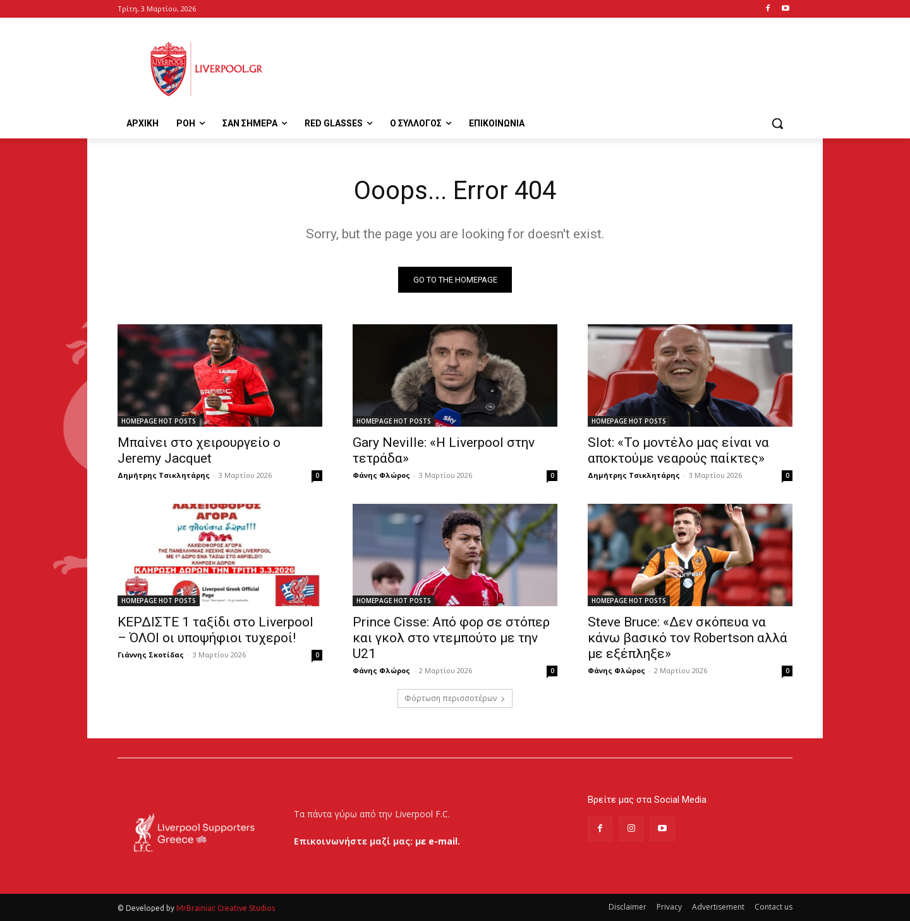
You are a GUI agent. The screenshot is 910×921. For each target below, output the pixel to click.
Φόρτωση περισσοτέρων (455, 698)
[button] (777, 123)
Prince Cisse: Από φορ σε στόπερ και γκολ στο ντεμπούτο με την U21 (451, 637)
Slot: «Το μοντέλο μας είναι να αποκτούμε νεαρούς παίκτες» (678, 450)
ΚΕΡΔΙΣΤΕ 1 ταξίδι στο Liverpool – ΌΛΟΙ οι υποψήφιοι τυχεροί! (215, 629)
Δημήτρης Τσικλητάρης (164, 475)
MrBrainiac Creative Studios (225, 908)
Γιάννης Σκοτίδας (151, 654)
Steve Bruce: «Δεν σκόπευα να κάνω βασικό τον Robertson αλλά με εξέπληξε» (687, 637)
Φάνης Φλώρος (381, 475)
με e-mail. (437, 841)
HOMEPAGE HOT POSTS (158, 421)
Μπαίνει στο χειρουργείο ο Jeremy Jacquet (199, 450)
